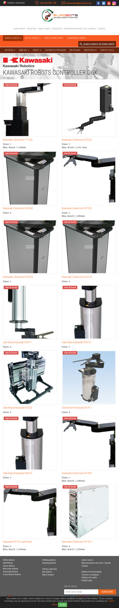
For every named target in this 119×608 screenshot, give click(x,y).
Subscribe (107, 591)
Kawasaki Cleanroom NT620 (77, 139)
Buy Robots (47, 572)
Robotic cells (107, 50)
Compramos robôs (76, 38)
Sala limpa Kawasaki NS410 (17, 473)
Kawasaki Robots (10, 572)
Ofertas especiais (49, 569)
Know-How (31, 28)
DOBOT (37, 50)
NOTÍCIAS (10, 50)
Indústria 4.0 (90, 50)
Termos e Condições (90, 575)
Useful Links (87, 580)
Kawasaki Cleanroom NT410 (77, 541)
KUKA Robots (9, 560)
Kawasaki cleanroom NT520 (77, 208)
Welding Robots (49, 560)
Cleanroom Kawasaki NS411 (77, 407)
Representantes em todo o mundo (80, 28)
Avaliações (57, 28)
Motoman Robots (10, 569)
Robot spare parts (53, 38)
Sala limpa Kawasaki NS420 (17, 407)
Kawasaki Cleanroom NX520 (18, 276)
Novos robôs (33, 38)
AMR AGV (24, 50)
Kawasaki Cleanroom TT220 (18, 139)
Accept (62, 605)
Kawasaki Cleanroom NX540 (18, 208)
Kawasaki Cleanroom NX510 (77, 276)
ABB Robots (8, 563)
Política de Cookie (89, 577)
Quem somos (19, 28)
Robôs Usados (48, 575)
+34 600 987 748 (48, 3)
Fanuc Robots (9, 566)
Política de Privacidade (91, 572)
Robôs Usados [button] (13, 38)
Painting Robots (49, 563)
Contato (102, 28)
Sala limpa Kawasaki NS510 (76, 342)
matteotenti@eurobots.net (78, 3)
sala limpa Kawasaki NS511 (17, 342)
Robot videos (44, 28)
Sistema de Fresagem (55, 50)
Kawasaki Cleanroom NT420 (77, 473)
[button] (14, 3)
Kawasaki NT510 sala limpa (17, 541)
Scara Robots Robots (12, 574)
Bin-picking (75, 50)
